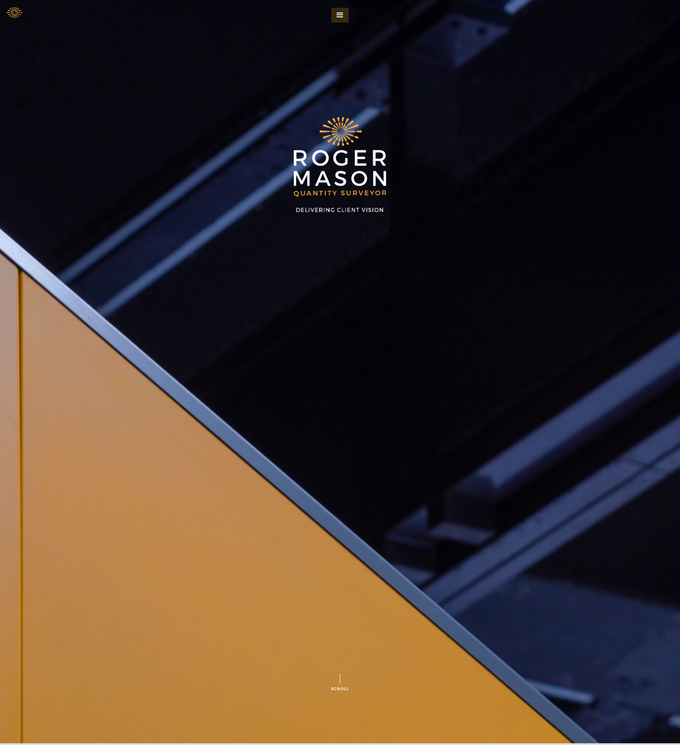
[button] (340, 15)
